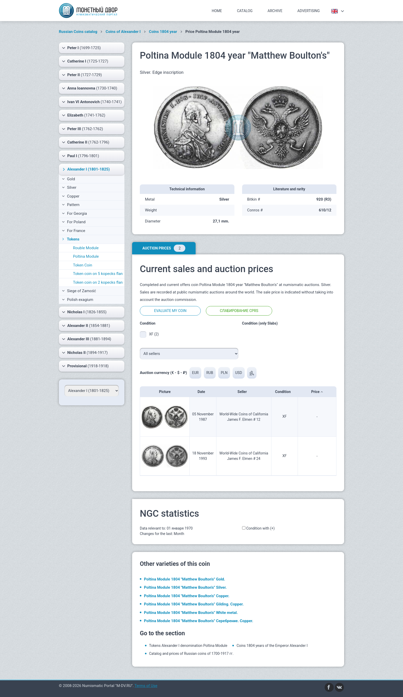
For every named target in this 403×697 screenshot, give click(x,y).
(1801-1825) (85, 169)
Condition (284, 392)
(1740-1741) (92, 101)
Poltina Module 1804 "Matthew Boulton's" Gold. (184, 579)
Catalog (245, 11)
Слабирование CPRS (239, 311)
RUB (209, 373)
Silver (69, 187)
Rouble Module (86, 248)
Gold (68, 179)
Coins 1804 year (163, 31)
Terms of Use (145, 685)
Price (317, 392)
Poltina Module (86, 256)
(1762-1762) (82, 128)
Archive (275, 11)
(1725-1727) (85, 61)
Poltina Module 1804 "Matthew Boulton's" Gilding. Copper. (194, 604)
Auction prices (163, 248)
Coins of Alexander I (123, 31)
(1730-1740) (89, 88)
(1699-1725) (81, 47)
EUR (195, 373)
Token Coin (82, 265)
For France (73, 230)
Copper (70, 196)
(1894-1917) (85, 352)
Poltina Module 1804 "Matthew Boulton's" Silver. (185, 587)
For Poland (74, 222)
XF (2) (154, 334)
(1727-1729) (82, 74)
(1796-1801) (80, 155)
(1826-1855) (84, 312)
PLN (224, 373)
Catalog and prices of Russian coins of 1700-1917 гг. (191, 653)
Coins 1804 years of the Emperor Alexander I (271, 646)
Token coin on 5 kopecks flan (98, 273)
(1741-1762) (83, 115)
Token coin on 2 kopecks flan (98, 282)
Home (217, 11)
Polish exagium (77, 299)
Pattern (70, 204)
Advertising (308, 11)
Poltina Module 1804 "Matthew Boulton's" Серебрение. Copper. (198, 621)
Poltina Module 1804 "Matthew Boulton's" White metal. (191, 612)
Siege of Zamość (79, 291)
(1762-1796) (85, 142)
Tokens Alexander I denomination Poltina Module (188, 646)
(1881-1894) (86, 339)
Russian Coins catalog (78, 31)
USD (238, 373)
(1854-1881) (86, 325)
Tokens (70, 239)
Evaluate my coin (170, 311)
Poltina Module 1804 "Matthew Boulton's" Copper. (186, 596)
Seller (243, 392)
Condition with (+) (260, 528)
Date (203, 392)
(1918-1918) (85, 366)
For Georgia (74, 213)
